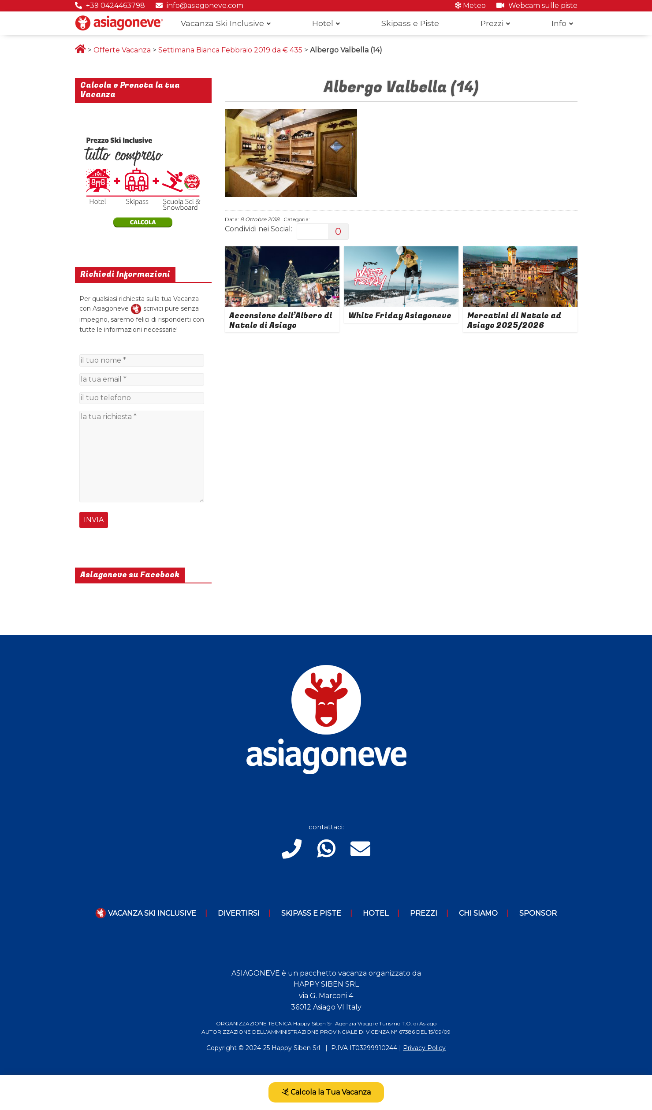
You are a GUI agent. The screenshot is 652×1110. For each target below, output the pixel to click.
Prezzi (492, 23)
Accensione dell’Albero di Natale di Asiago (280, 320)
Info (558, 23)
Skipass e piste (311, 913)
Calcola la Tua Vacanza (326, 1092)
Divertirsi (239, 913)
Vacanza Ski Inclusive (222, 23)
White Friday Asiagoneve (399, 316)
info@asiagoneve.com (199, 5)
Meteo (470, 5)
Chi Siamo (478, 913)
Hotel (322, 23)
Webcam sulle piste (536, 5)
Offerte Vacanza (122, 50)
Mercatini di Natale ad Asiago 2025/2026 (514, 320)
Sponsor (538, 913)
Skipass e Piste (410, 23)
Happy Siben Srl (296, 1048)
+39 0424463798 (110, 5)
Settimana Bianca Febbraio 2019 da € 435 (230, 50)
